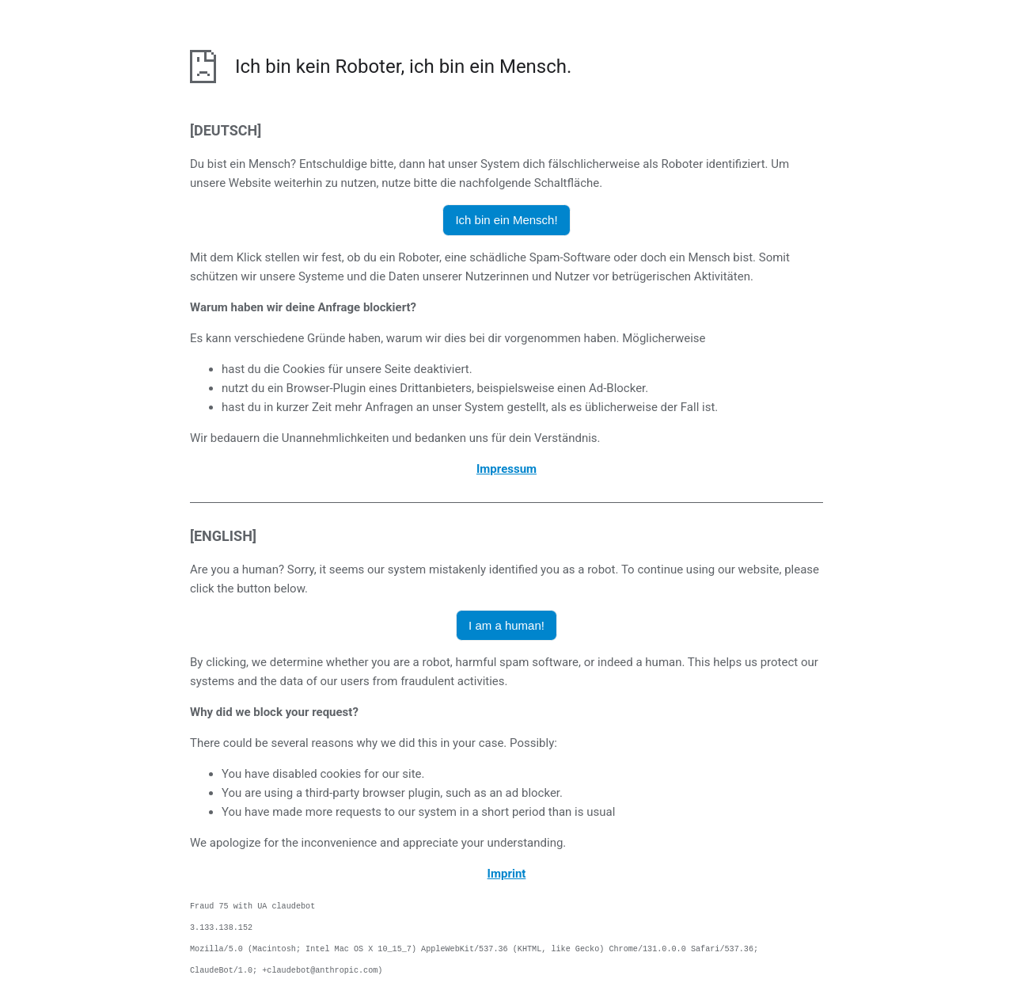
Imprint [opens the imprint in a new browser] (507, 874)
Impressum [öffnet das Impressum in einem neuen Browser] (506, 469)
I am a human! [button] (506, 625)
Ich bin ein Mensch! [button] (506, 220)
